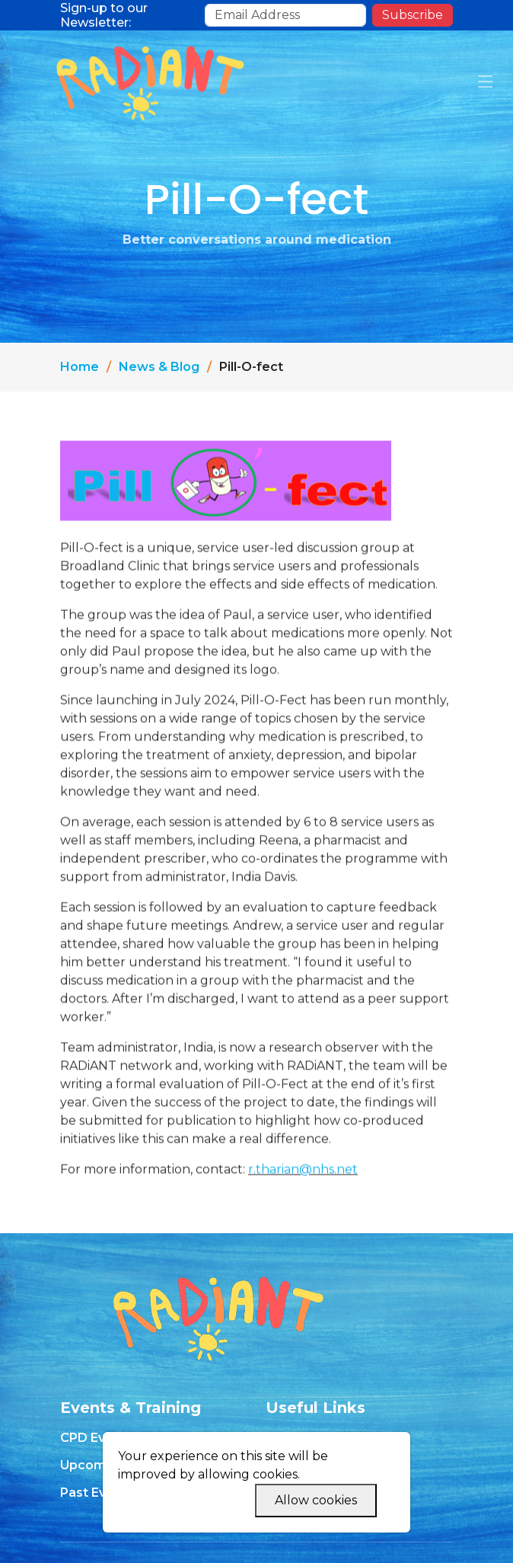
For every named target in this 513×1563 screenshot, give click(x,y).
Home (79, 367)
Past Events (97, 1493)
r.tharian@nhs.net (303, 1177)
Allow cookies (316, 1500)
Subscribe (412, 15)
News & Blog (159, 367)
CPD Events (96, 1438)
